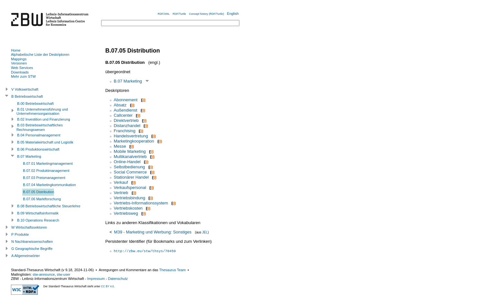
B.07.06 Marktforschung (42, 199)
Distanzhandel (127, 125)
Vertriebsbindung (129, 197)
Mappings (18, 59)
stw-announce (44, 274)
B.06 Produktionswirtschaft (38, 149)
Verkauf (121, 182)
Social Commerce (130, 172)
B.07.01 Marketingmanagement (48, 163)
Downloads (20, 72)
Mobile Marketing (130, 151)
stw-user (63, 274)
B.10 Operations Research (38, 220)
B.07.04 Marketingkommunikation (49, 185)
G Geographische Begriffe (32, 249)
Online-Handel (127, 161)
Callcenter (123, 115)
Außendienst (125, 110)
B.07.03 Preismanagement (44, 178)
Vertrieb (121, 192)
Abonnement (126, 99)
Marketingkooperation (134, 141)
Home (15, 50)
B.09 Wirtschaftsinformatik (37, 213)
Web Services (22, 68)
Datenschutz (118, 279)
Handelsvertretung (131, 135)
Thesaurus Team (172, 270)
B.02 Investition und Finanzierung (43, 119)
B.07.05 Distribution (38, 192)
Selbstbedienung (129, 166)
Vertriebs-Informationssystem (141, 203)
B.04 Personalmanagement (38, 135)
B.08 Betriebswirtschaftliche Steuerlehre (48, 206)
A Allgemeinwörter (25, 256)
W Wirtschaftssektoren (29, 227)
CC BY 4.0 (107, 286)
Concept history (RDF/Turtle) (206, 13)
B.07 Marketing (128, 81)
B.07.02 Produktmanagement (46, 171)
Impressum (96, 279)
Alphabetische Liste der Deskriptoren (40, 54)
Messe (120, 146)
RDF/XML (164, 13)
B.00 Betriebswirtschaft (35, 103)
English (233, 13)
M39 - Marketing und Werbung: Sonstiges (153, 232)
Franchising (124, 130)
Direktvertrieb (126, 120)
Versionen (19, 63)
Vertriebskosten (128, 208)
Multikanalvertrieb (130, 156)
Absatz (120, 105)
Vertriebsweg (126, 213)
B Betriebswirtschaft (27, 96)
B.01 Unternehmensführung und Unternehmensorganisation (42, 111)
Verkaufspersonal (130, 187)
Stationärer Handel (131, 177)
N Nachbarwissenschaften (32, 241)
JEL (205, 232)
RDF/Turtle (179, 13)
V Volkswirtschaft (24, 89)
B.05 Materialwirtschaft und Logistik (45, 142)
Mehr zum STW (23, 76)
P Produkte (20, 234)
